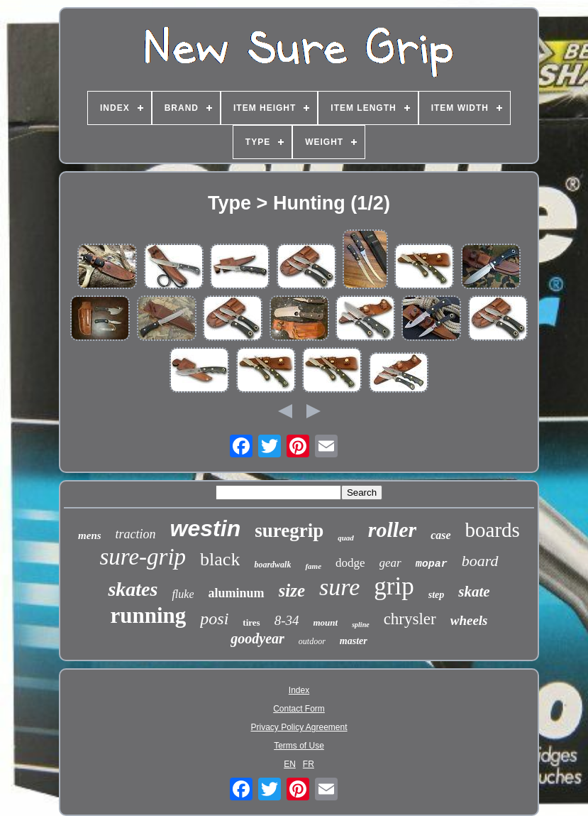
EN (290, 764)
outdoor (312, 641)
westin (205, 528)
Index (299, 690)
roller (392, 529)
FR (308, 764)
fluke (183, 594)
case (440, 535)
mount (326, 622)
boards (492, 529)
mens (89, 535)
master (353, 641)
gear (390, 563)
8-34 (286, 620)
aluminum (236, 593)
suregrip (289, 530)
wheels (469, 620)
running (149, 615)
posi (214, 618)
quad (346, 537)
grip (394, 586)
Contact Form (299, 709)
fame (313, 566)
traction (136, 534)
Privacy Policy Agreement (298, 727)
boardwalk (272, 565)
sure (339, 587)
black (220, 559)
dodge (350, 563)
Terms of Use (299, 746)
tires (251, 622)
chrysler (410, 619)
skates (132, 589)
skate (473, 591)
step (436, 594)
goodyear (257, 638)
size (292, 590)
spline (360, 625)
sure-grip (142, 557)
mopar (432, 564)
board (480, 561)
